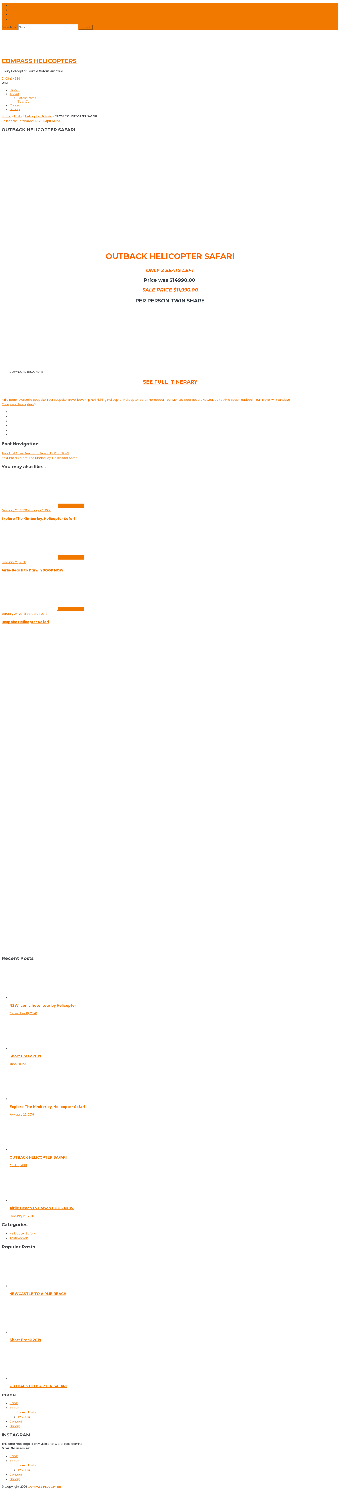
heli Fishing (98, 400)
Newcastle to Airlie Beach (221, 400)
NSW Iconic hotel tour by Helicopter (43, 1005)
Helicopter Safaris (38, 116)
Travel (266, 400)
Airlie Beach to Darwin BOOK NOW (32, 570)
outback (247, 400)
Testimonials (19, 1238)
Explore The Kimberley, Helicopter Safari (38, 518)
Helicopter (115, 400)
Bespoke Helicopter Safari (25, 622)
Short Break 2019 (25, 1056)
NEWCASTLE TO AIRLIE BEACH (38, 1294)
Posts (18, 116)
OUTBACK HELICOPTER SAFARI (38, 1157)
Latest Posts (27, 98)
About (14, 94)
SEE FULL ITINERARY (170, 382)
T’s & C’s (23, 101)
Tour (257, 400)
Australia (25, 400)
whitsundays (280, 400)
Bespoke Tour (43, 400)
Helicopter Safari (135, 400)
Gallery (15, 109)
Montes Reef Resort (187, 400)
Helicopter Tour (160, 400)
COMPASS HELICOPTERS (39, 61)
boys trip (83, 400)
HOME (15, 90)
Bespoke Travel (65, 400)
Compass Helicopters (18, 404)
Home (6, 116)
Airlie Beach (10, 400)
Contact (16, 105)
